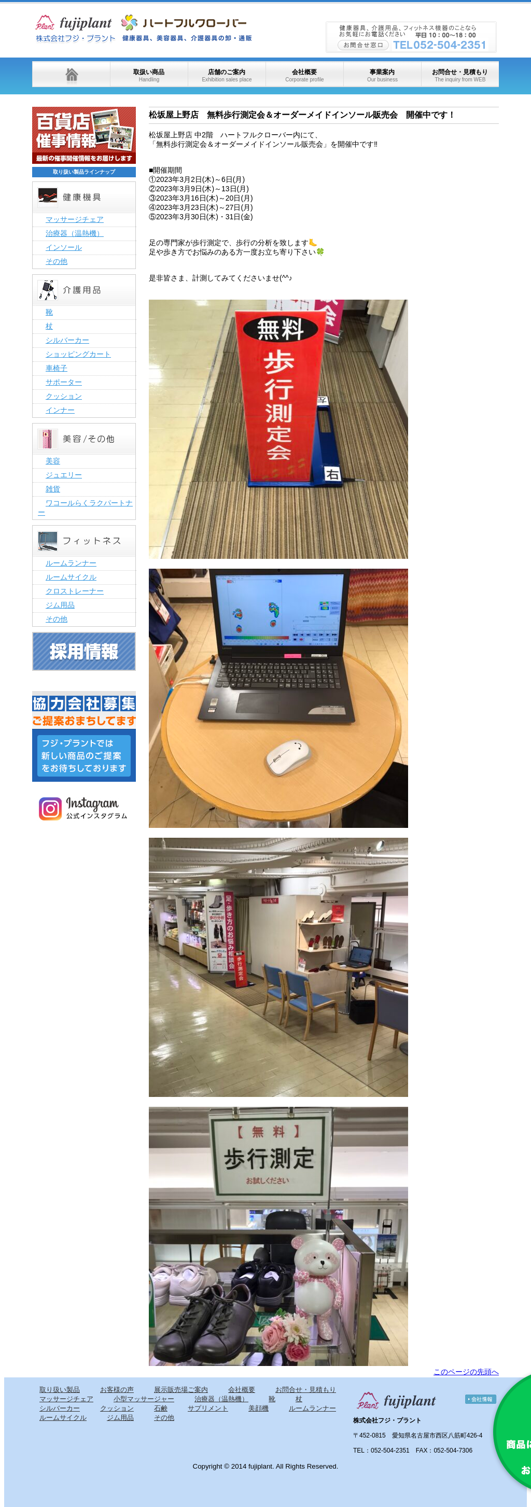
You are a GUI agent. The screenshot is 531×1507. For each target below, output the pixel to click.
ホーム (71, 74)
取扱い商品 (148, 75)
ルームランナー (71, 563)
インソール (64, 247)
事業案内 (382, 75)
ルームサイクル (71, 577)
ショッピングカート (78, 354)
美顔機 (258, 1408)
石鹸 (160, 1408)
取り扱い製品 (59, 1389)
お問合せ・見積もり (460, 75)
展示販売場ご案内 (181, 1389)
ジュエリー (64, 475)
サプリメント (208, 1408)
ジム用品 (60, 605)
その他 (56, 261)
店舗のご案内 (226, 75)
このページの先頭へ (466, 1372)
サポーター (64, 382)
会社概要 (304, 75)
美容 (53, 461)
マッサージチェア (75, 219)
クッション (64, 396)
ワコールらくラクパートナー (85, 507)
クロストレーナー (75, 591)
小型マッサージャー (144, 1399)
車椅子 (56, 368)
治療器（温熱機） (75, 233)
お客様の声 (117, 1389)
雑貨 (53, 489)
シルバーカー (67, 340)
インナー (60, 410)
